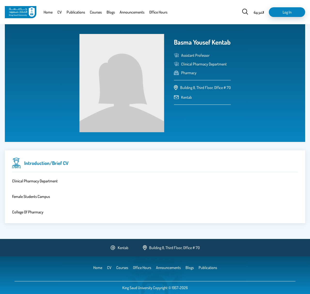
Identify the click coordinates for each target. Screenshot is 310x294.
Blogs (111, 12)
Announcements (132, 12)
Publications (76, 12)
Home (48, 12)
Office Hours (158, 12)
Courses (96, 12)
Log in (287, 12)
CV (59, 12)
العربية (259, 12)
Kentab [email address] (186, 97)
